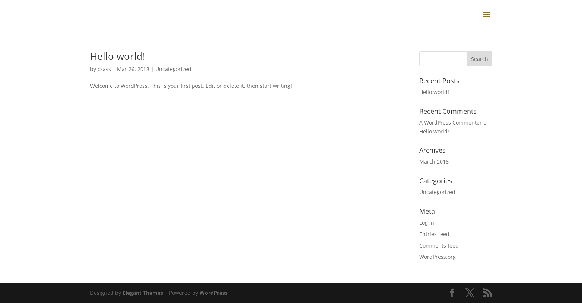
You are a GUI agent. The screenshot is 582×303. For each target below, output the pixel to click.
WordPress (214, 292)
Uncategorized (173, 68)
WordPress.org (437, 256)
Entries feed (434, 234)
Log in (426, 222)
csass (104, 68)
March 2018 (434, 161)
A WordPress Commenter (450, 122)
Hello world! (117, 56)
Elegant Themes (143, 292)
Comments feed (439, 245)
